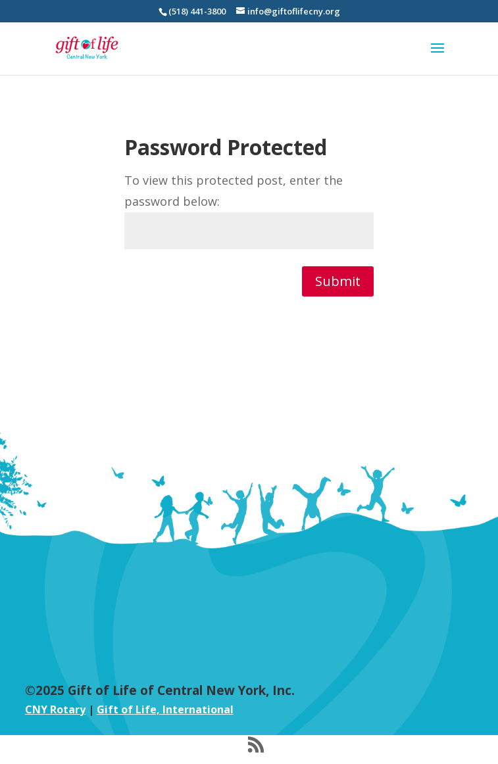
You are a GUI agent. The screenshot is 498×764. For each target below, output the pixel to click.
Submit (338, 281)
